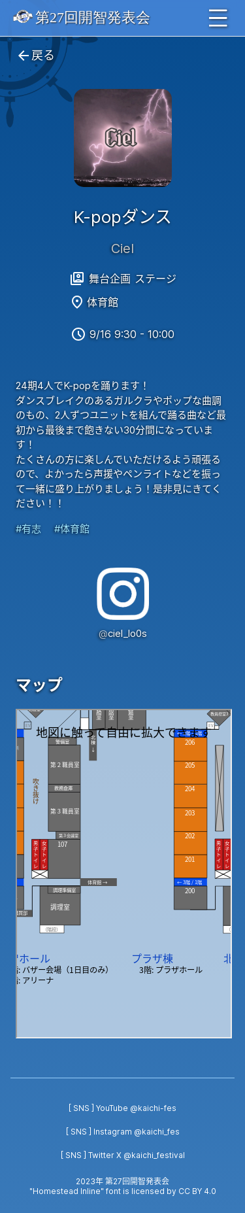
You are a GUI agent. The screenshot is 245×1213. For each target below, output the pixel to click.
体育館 (102, 302)
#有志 (28, 528)
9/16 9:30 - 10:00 (132, 334)
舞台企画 (110, 278)
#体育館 (72, 528)
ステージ (155, 278)
